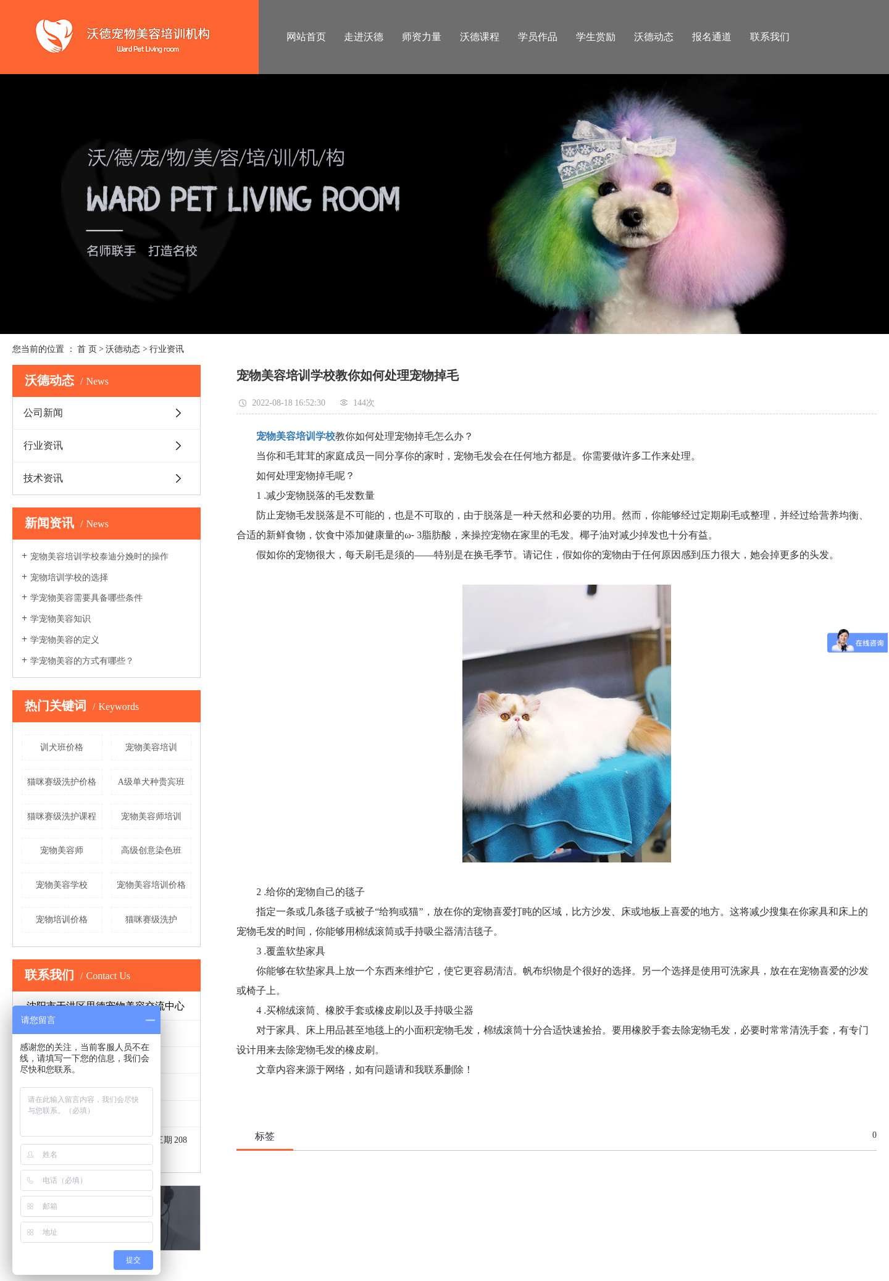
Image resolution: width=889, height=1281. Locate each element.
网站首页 (306, 36)
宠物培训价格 (62, 919)
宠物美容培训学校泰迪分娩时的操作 (99, 556)
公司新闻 (43, 412)
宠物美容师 (61, 850)
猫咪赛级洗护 (151, 919)
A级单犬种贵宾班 (151, 782)
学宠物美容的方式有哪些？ (82, 661)
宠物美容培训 (151, 747)
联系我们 (770, 36)
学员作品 (537, 36)
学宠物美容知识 (60, 619)
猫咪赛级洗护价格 (61, 782)
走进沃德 (363, 36)
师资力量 (421, 36)
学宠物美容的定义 (64, 640)
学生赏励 (596, 36)
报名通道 (712, 36)
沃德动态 (654, 36)
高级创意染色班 (151, 850)
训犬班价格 (61, 747)
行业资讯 (166, 349)
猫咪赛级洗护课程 (61, 816)
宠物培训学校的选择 (69, 577)
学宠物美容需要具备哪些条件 (86, 598)
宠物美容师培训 (151, 816)
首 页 (87, 349)
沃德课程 (479, 36)
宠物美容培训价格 (151, 885)
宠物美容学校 (62, 885)
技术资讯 (43, 478)
